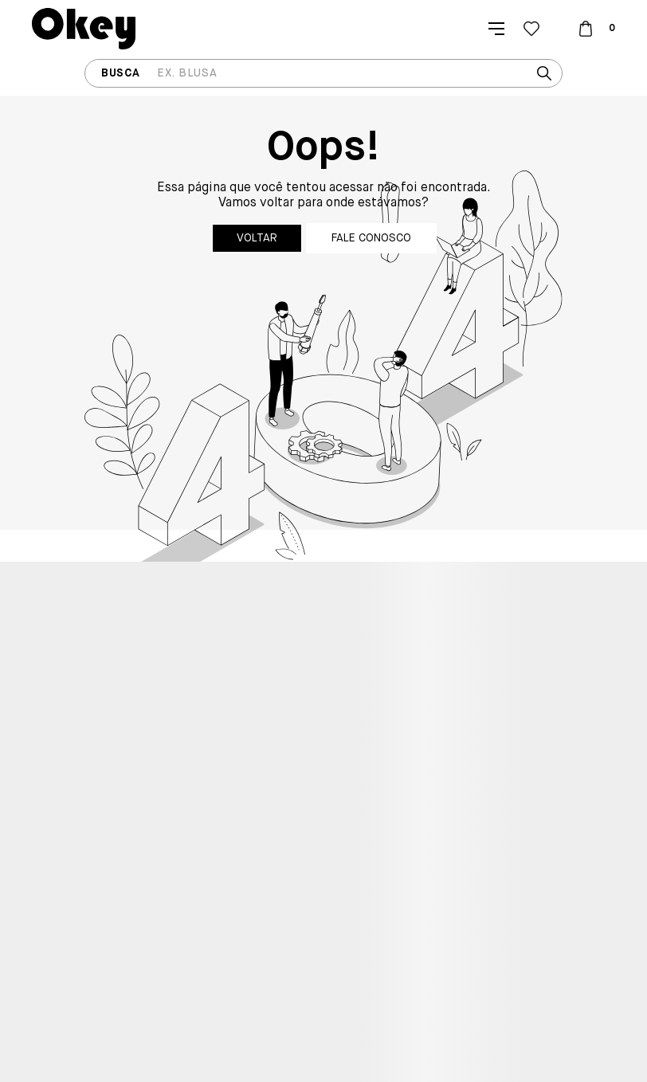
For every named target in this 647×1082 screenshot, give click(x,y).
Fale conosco (371, 238)
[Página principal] (83, 28)
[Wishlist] (531, 29)
